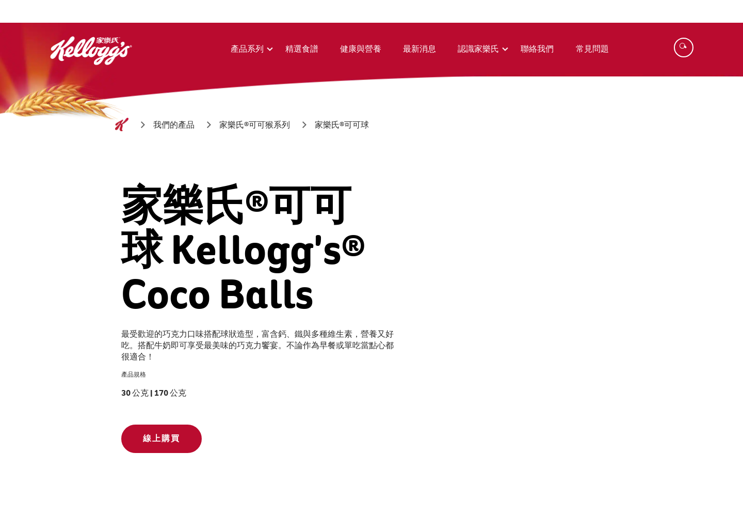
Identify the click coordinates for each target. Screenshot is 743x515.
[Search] (683, 47)
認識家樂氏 (478, 49)
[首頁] (121, 124)
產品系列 (247, 49)
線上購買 (161, 438)
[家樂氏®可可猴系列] (254, 125)
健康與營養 (360, 49)
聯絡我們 (537, 49)
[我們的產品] (174, 125)
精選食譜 (301, 49)
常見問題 (592, 49)
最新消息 (419, 49)
